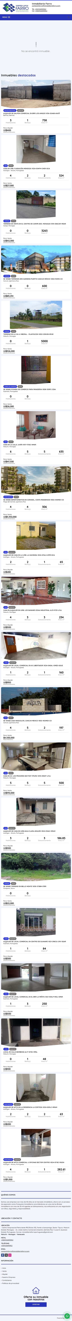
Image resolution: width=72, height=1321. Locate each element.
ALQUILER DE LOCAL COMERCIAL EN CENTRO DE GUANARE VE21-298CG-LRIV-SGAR (34, 941)
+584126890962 (40, 9)
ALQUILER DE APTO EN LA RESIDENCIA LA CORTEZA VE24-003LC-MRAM (30, 1107)
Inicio (4, 1268)
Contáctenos (7, 1280)
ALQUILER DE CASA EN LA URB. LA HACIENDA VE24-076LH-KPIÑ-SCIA (29, 555)
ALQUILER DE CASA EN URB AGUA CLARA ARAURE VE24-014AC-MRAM (29, 831)
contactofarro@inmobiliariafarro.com (46, 6)
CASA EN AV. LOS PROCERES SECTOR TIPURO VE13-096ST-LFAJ (27, 776)
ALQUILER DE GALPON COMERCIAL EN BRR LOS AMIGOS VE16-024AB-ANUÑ (31, 113)
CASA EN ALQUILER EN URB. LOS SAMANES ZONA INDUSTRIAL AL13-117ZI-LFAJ (32, 610)
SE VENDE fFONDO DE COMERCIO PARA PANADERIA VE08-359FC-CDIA (29, 389)
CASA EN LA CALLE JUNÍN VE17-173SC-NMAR (19, 445)
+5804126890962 (41, 11)
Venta (4, 1271)
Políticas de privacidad (10, 1283)
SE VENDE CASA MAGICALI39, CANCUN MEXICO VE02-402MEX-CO (27, 721)
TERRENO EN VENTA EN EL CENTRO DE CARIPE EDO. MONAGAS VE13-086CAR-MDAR (34, 224)
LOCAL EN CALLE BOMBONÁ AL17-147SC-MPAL (20, 1052)
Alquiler (5, 1274)
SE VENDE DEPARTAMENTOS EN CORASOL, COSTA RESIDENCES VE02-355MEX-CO (33, 500)
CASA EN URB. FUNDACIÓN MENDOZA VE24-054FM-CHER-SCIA (26, 168)
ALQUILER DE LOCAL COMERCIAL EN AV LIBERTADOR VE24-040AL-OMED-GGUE (33, 665)
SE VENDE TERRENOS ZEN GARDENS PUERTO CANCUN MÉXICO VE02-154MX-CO (33, 279)
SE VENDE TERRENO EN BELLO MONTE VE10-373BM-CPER (24, 886)
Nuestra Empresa (8, 1277)
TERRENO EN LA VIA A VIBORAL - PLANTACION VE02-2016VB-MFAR (28, 334)
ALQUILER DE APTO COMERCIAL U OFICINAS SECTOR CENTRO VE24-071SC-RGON (33, 1162)
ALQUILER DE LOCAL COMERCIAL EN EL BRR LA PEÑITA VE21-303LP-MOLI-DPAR (33, 997)
